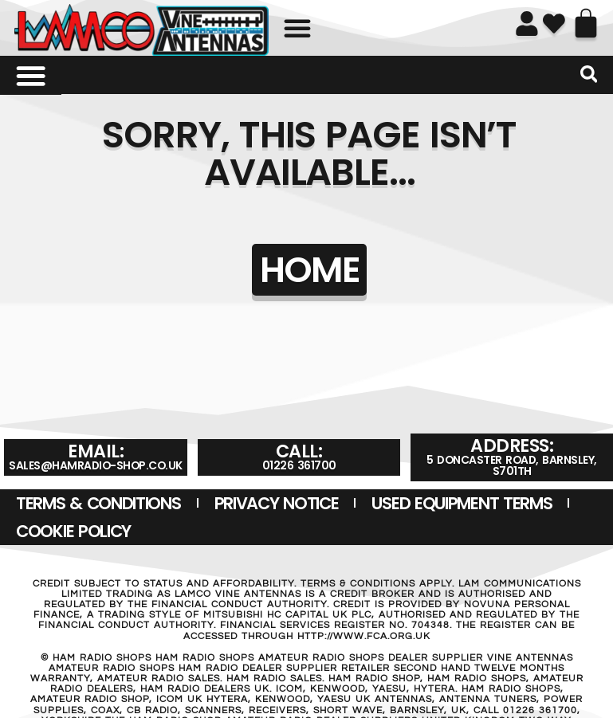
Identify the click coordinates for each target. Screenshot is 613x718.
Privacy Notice (276, 503)
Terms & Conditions (98, 503)
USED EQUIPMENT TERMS (461, 503)
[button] (297, 27)
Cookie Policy (73, 531)
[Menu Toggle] (30, 76)
